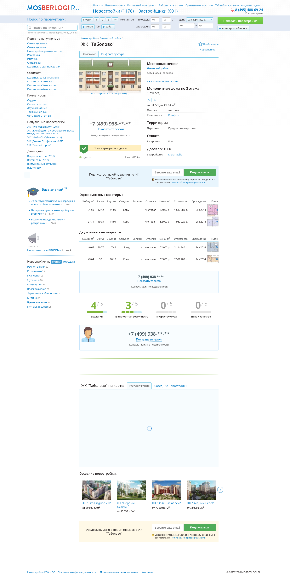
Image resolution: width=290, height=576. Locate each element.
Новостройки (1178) (113, 11)
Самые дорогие (36, 47)
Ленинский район (110, 38)
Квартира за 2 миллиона (41, 81)
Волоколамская (36, 288)
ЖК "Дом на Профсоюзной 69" (45, 141)
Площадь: (144, 19)
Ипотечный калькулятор (142, 5)
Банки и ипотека (115, 5)
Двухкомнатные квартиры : (100, 232)
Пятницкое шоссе (37, 306)
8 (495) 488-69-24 (249, 10)
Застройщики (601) (158, 11)
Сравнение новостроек (199, 5)
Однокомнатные (37, 104)
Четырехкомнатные (39, 115)
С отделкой (34, 62)
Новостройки (89, 38)
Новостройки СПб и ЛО (41, 572)
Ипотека (32, 58)
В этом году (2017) (38, 160)
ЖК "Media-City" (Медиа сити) (44, 137)
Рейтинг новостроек (171, 5)
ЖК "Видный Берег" (201, 492)
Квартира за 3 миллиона (41, 85)
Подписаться (199, 172)
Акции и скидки (250, 5)
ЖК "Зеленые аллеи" (166, 492)
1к (149, 99)
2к (155, 99)
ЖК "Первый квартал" (131, 494)
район (109, 26)
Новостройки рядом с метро (44, 51)
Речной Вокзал (36, 266)
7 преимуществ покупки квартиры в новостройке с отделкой (53, 202)
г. (172, 26)
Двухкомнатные (37, 108)
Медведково (34, 284)
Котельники (34, 271)
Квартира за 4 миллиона (41, 89)
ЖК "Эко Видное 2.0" (96, 492)
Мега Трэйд (175, 154)
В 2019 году (34, 167)
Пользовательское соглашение (119, 572)
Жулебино (33, 280)
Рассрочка (33, 55)
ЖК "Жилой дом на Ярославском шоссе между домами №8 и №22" (50, 132)
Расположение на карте (163, 81)
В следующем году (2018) (42, 163)
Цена (182, 19)
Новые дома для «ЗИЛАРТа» (44, 250)
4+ (115, 19)
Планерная (33, 275)
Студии (31, 100)
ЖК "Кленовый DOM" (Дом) (43, 126)
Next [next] (220, 490)
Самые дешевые (37, 43)
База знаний (54, 188)
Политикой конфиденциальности (188, 182)
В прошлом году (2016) (41, 156)
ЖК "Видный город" (39, 145)
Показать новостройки (240, 21)
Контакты (147, 572)
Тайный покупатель (227, 5)
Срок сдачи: (143, 26)
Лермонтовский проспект (42, 293)
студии (87, 19)
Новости (98, 5)
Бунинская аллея (37, 302)
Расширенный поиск (234, 28)
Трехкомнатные (37, 111)
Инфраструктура (112, 54)
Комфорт (173, 115)
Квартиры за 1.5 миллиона (43, 77)
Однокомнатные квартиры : (101, 195)
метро (89, 26)
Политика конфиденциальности (77, 572)
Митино (32, 297)
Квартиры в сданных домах (43, 66)
